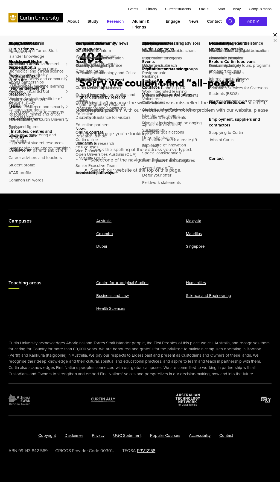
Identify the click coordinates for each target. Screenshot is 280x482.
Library (151, 8)
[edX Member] (266, 399)
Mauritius (194, 233)
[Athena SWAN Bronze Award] (19, 399)
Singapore (195, 246)
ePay (237, 8)
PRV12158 (146, 450)
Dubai (101, 246)
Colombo (104, 233)
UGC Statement (127, 435)
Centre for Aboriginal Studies (122, 283)
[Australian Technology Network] (188, 399)
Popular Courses (165, 435)
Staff (221, 8)
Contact (226, 435)
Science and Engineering (208, 296)
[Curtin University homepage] (35, 17)
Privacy (98, 435)
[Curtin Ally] (103, 399)
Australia (104, 221)
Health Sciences (110, 308)
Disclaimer (74, 435)
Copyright (47, 435)
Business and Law (112, 296)
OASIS (204, 8)
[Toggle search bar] (230, 21)
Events (133, 8)
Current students (178, 8)
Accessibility (200, 435)
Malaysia (193, 221)
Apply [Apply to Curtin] (253, 21)
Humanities (196, 283)
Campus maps (260, 8)
